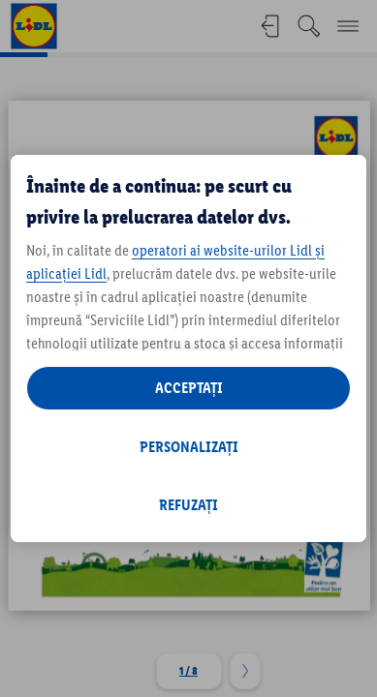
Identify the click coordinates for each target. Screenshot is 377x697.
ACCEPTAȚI (189, 388)
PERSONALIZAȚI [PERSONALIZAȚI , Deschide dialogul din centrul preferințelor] (189, 447)
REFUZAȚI (188, 505)
